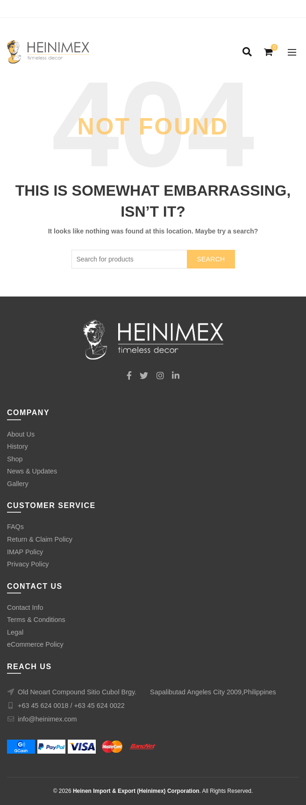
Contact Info (25, 607)
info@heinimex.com (47, 719)
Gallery (17, 483)
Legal (15, 632)
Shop (15, 459)
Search (211, 259)
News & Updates (32, 471)
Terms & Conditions (36, 619)
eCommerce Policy (35, 644)
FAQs (15, 526)
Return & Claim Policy (39, 539)
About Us (21, 434)
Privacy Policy (28, 564)
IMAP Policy (25, 552)
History (17, 446)
